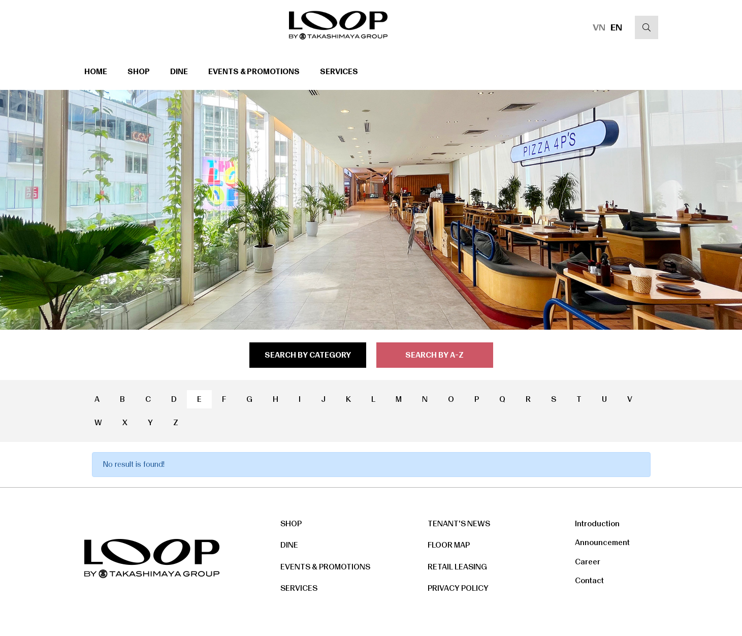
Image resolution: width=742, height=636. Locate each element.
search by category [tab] (308, 355)
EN (616, 27)
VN (599, 27)
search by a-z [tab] (434, 355)
